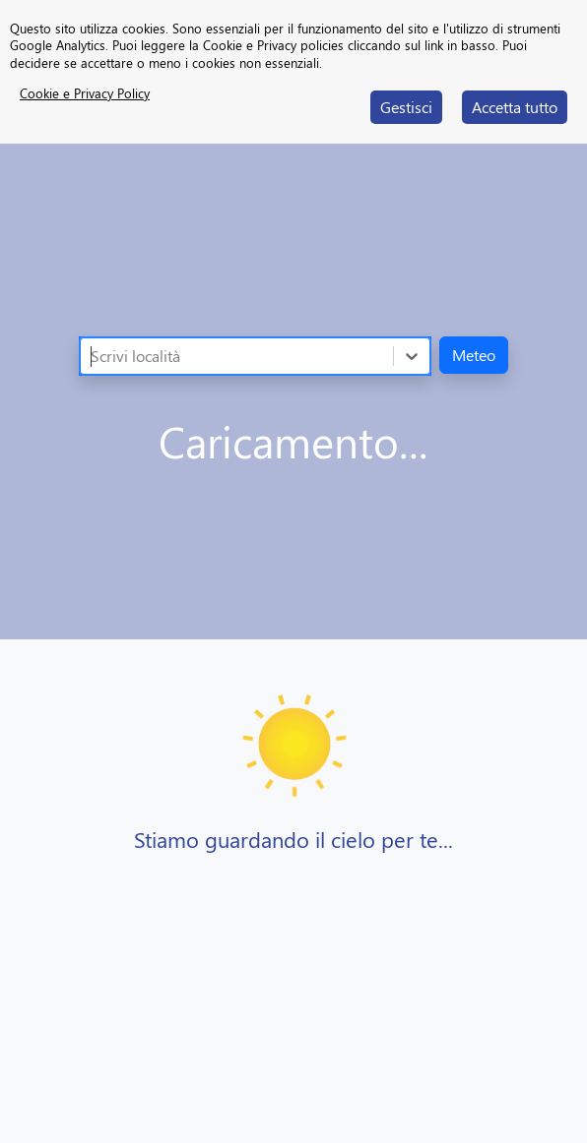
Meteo (473, 354)
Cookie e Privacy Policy (85, 93)
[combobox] (93, 356)
